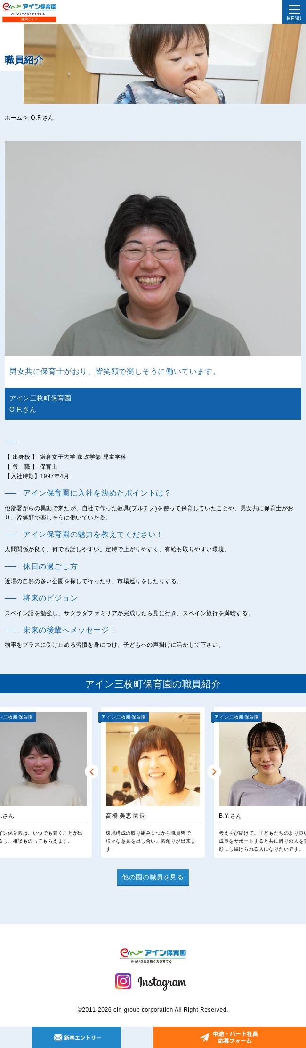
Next (214, 771)
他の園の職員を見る (153, 877)
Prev (92, 771)
